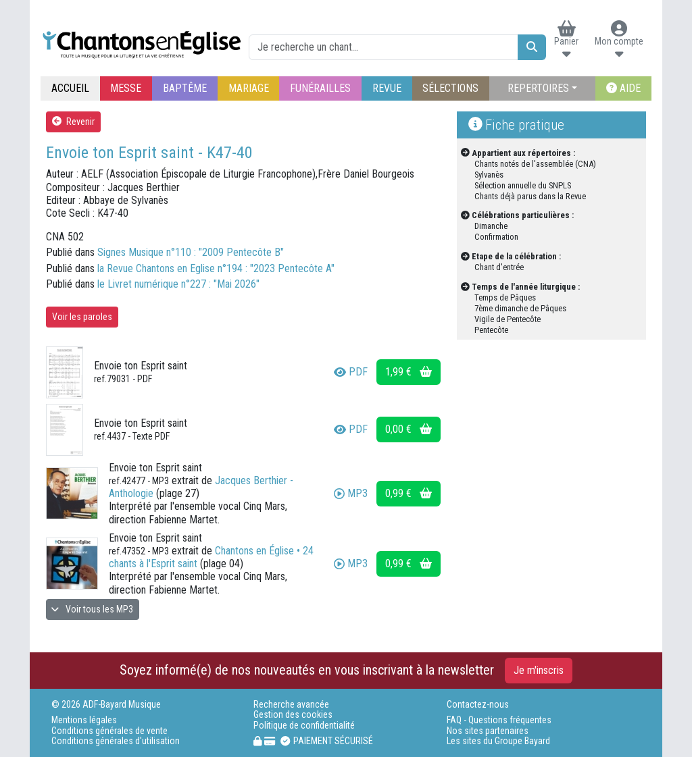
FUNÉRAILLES (320, 88)
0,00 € (408, 429)
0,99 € (408, 493)
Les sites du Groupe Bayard (498, 741)
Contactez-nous (478, 705)
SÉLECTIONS (450, 88)
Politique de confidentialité (304, 726)
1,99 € (408, 371)
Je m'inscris (539, 670)
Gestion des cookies (292, 715)
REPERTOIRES (538, 88)
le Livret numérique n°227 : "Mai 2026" (178, 284)
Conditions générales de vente (109, 731)
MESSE (125, 88)
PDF (351, 371)
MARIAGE (248, 88)
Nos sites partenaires (487, 731)
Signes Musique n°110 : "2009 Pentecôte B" (190, 252)
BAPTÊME (185, 88)
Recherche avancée (291, 705)
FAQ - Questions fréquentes (499, 720)
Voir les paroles (82, 316)
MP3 (351, 493)
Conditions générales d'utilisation (115, 741)
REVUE (386, 88)
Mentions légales (84, 720)
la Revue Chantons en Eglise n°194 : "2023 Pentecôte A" (216, 268)
